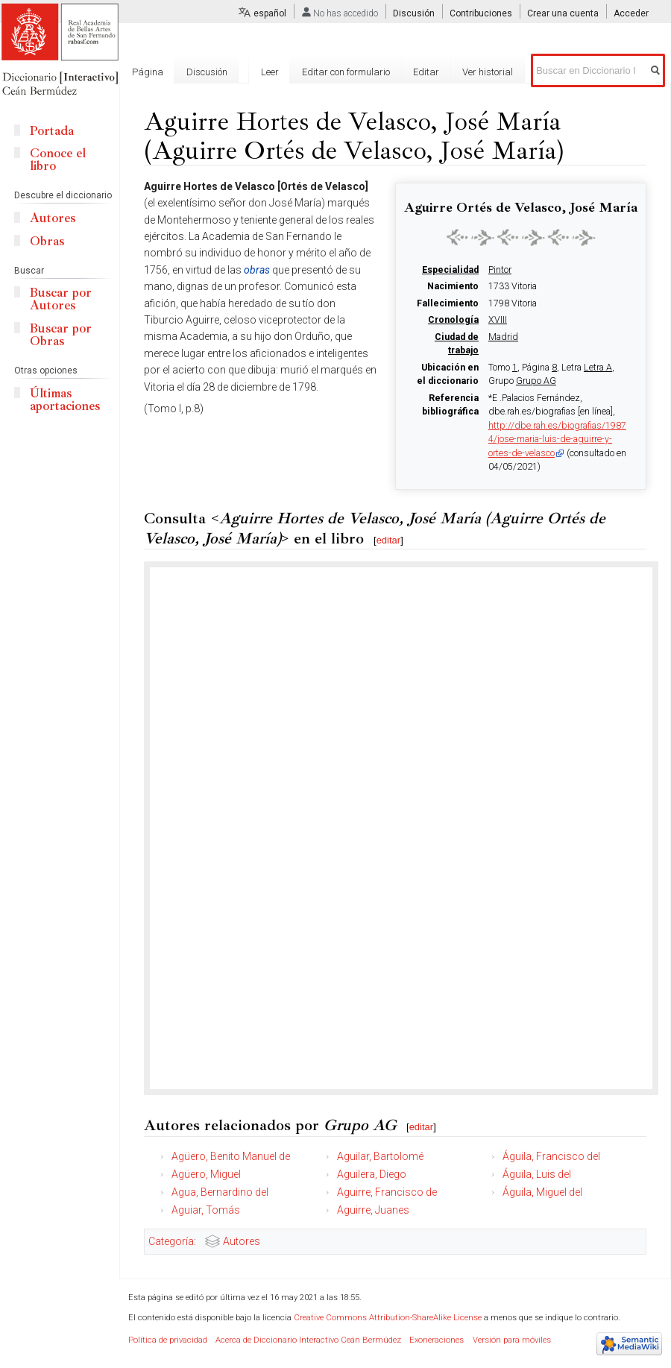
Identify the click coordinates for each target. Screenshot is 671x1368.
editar (389, 540)
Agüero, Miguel (206, 1174)
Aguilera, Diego (371, 1174)
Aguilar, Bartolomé (380, 1156)
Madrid (503, 337)
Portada (52, 130)
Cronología (453, 320)
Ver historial (487, 72)
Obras (47, 241)
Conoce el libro (58, 159)
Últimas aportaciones (65, 399)
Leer (270, 72)
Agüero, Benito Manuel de (230, 1156)
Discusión (414, 13)
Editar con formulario (346, 72)
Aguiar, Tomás (205, 1210)
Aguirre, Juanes (373, 1210)
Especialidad (450, 270)
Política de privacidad (167, 1340)
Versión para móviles (512, 1340)
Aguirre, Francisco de (387, 1192)
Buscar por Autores (61, 299)
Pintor (499, 270)
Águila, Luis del (537, 1174)
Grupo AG (536, 381)
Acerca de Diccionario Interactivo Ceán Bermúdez (308, 1340)
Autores (241, 1241)
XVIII (497, 320)
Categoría (171, 1241)
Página (147, 72)
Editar (426, 72)
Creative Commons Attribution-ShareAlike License (388, 1318)
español (269, 13)
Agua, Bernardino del (219, 1192)
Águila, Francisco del (551, 1156)
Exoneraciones (436, 1340)
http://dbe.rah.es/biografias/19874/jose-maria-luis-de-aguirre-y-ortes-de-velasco (557, 439)
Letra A (598, 367)
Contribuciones (481, 13)
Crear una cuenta (563, 13)
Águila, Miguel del (542, 1192)
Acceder (631, 13)
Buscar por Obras (61, 334)
